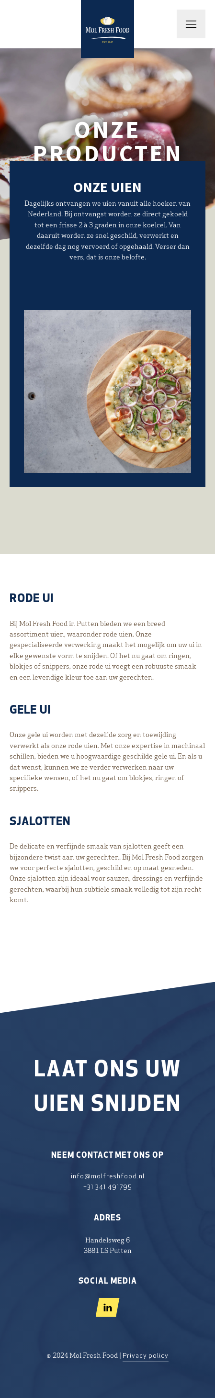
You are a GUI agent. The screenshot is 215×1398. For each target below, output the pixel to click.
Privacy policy (146, 1356)
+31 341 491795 (107, 1187)
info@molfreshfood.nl (108, 1176)
